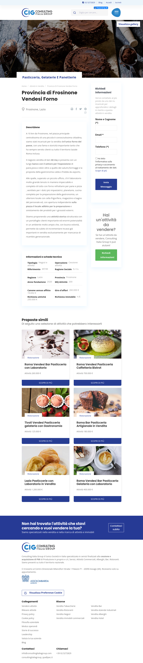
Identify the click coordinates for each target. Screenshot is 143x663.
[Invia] (74, 12)
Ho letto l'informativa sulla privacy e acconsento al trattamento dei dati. (106, 164)
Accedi (109, 2)
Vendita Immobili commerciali (70, 618)
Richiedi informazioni (107, 255)
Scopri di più (101, 170)
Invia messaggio (106, 184)
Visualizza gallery (128, 24)
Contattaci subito (116, 527)
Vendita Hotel (97, 618)
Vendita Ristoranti (64, 610)
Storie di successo (30, 630)
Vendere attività (29, 606)
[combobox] (89, 12)
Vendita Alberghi (99, 614)
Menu (116, 12)
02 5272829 (88, 2)
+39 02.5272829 (63, 653)
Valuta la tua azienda (31, 638)
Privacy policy (28, 614)
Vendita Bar (96, 606)
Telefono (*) (102, 146)
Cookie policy (28, 618)
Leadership (27, 634)
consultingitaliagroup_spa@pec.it (37, 657)
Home (24, 86)
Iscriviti (118, 2)
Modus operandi (29, 626)
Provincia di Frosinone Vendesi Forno (62, 86)
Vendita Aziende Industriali (103, 610)
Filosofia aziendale (30, 622)
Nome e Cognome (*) (105, 121)
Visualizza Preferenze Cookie (43, 593)
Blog (100, 2)
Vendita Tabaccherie (65, 606)
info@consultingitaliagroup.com (37, 653)
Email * (99, 134)
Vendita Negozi (63, 614)
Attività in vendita (37, 86)
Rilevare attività (29, 610)
